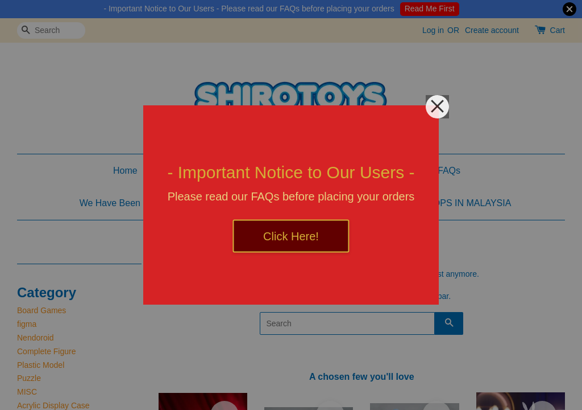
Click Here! (291, 236)
